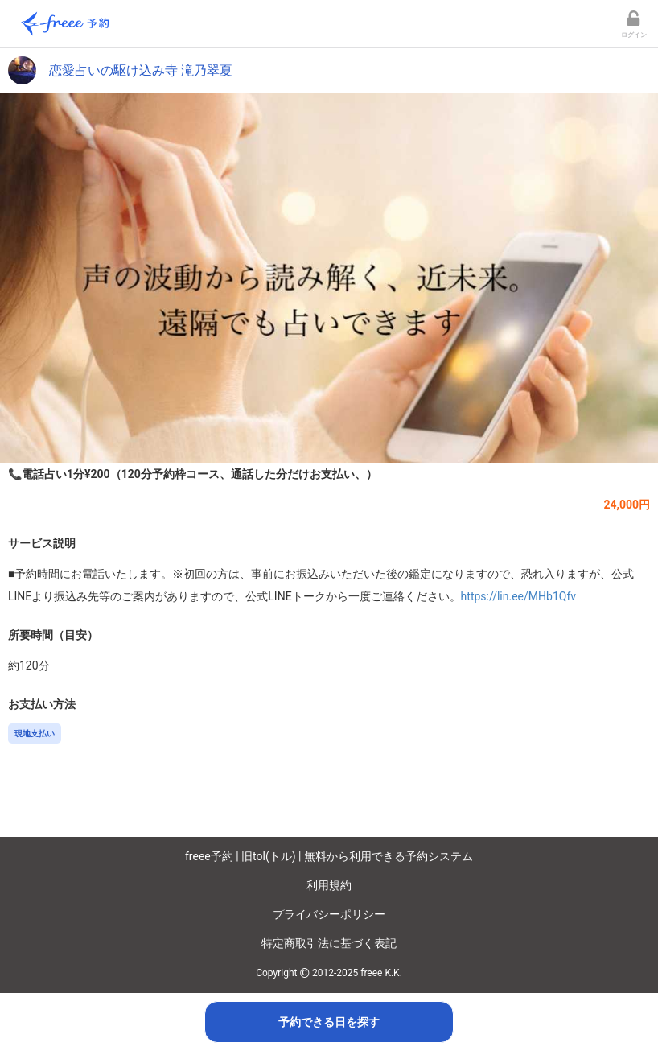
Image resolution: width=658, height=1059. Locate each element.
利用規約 (329, 885)
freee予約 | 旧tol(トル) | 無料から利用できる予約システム (329, 856)
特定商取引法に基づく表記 (329, 943)
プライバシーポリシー (329, 914)
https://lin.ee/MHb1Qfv (518, 596)
